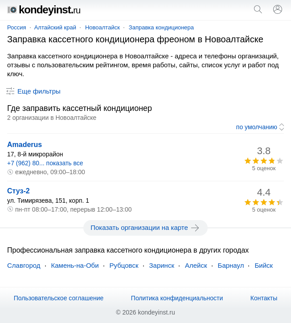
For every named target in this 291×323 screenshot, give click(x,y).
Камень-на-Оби (75, 265)
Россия (16, 27)
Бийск (263, 265)
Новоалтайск (102, 27)
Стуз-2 (18, 191)
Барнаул (231, 265)
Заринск (161, 265)
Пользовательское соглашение (59, 298)
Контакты (263, 298)
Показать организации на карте (145, 227)
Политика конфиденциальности (177, 298)
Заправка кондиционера (161, 27)
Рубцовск (124, 265)
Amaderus (24, 144)
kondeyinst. (43, 10)
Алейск (196, 265)
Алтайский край (55, 27)
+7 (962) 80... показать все (45, 163)
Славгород (24, 265)
